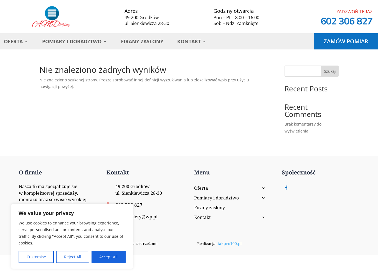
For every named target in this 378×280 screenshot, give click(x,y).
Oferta (13, 42)
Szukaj (330, 71)
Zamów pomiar (346, 41)
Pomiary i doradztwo (72, 42)
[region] (72, 236)
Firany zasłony (142, 42)
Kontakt (189, 42)
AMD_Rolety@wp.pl (136, 217)
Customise (36, 256)
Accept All (108, 256)
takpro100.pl (230, 243)
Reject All (72, 256)
